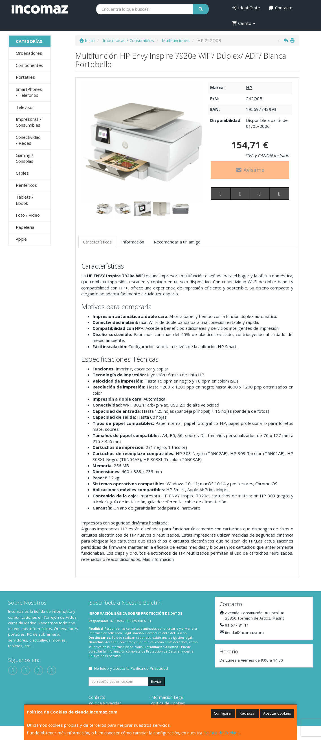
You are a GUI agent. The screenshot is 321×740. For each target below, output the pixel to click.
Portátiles (25, 77)
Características (97, 242)
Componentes (29, 65)
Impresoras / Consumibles (28, 122)
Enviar (156, 681)
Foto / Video (28, 215)
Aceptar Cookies (277, 713)
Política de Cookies (221, 732)
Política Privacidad (105, 703)
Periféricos (26, 185)
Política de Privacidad (105, 656)
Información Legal (167, 697)
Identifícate (246, 7)
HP (249, 87)
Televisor (25, 107)
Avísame (250, 170)
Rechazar (247, 713)
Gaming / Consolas (24, 158)
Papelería (25, 227)
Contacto (281, 7)
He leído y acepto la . (131, 668)
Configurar (223, 713)
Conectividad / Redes (28, 140)
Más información (158, 559)
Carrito (244, 23)
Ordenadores (29, 53)
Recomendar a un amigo (177, 242)
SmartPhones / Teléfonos (29, 92)
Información (132, 242)
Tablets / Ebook (25, 200)
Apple (21, 239)
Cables (22, 173)
